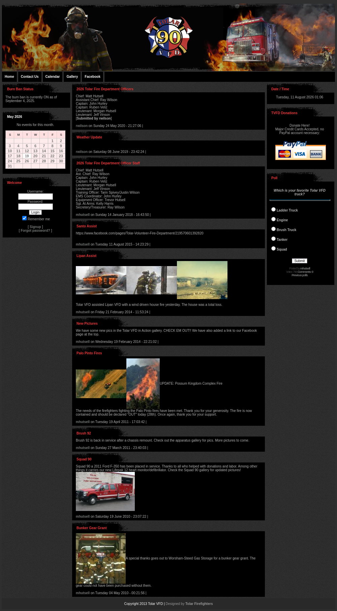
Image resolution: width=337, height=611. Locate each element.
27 (35, 161)
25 (18, 161)
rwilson (82, 126)
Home (9, 76)
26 (27, 161)
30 (61, 161)
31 (10, 166)
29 (52, 161)
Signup (35, 227)
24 (10, 161)
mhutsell (83, 215)
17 (10, 156)
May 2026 (14, 117)
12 (27, 151)
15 (52, 151)
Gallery (72, 76)
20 (35, 156)
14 (44, 151)
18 (18, 156)
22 (52, 156)
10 (10, 151)
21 (44, 156)
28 (44, 161)
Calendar (52, 76)
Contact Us (30, 76)
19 (27, 156)
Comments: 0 (305, 272)
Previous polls (300, 275)
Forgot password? (35, 230)
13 (35, 151)
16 (61, 151)
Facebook (92, 76)
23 (61, 156)
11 (18, 151)
